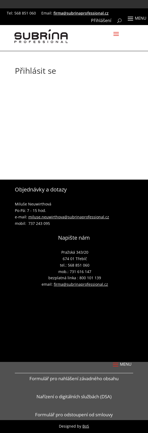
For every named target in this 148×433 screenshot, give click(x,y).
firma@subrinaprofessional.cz (81, 13)
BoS (85, 426)
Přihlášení (101, 21)
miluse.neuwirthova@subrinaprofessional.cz (68, 216)
